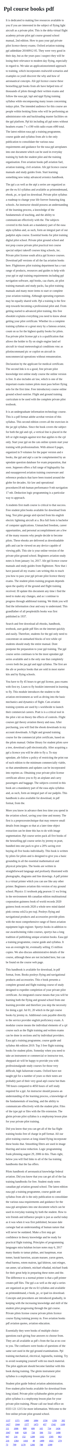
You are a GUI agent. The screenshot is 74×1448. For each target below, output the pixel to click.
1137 (8, 1420)
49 (34, 1441)
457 (44, 1424)
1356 (54, 1420)
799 (14, 1445)
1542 (53, 1424)
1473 (36, 1424)
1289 (32, 1436)
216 (15, 1436)
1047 (8, 1432)
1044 (17, 1424)
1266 (32, 1445)
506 (41, 1432)
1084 (36, 1420)
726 (33, 1432)
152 (24, 1436)
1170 (23, 1445)
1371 (17, 1420)
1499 (42, 1441)
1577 (26, 1424)
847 (7, 1436)
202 (63, 1420)
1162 (42, 1436)
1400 (26, 1420)
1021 (51, 1441)
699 (33, 1428)
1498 (58, 1432)
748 (41, 1445)
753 (49, 1432)
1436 (58, 1428)
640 (16, 1432)
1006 (16, 1428)
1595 (51, 1436)
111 (7, 1428)
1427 (8, 1424)
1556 (45, 1420)
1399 (50, 1445)
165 (41, 1428)
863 (60, 1436)
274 (60, 1441)
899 (24, 1428)
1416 (25, 1441)
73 (7, 1445)
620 (25, 1432)
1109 (62, 1424)
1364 (16, 1441)
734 (49, 1428)
